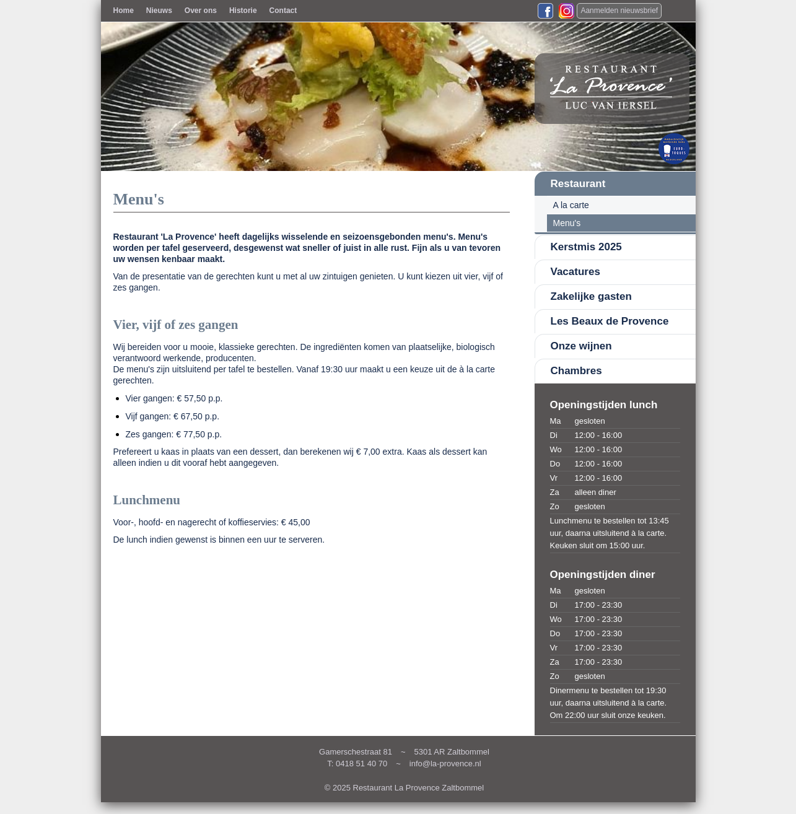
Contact (283, 10)
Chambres (576, 371)
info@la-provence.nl (445, 763)
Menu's (567, 223)
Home (123, 10)
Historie (243, 10)
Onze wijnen (581, 346)
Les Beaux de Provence (610, 321)
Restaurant (578, 184)
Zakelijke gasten (591, 296)
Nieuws (159, 10)
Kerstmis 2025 (586, 247)
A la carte (571, 205)
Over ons (201, 10)
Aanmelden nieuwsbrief (619, 10)
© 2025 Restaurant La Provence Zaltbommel (404, 787)
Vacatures (575, 272)
